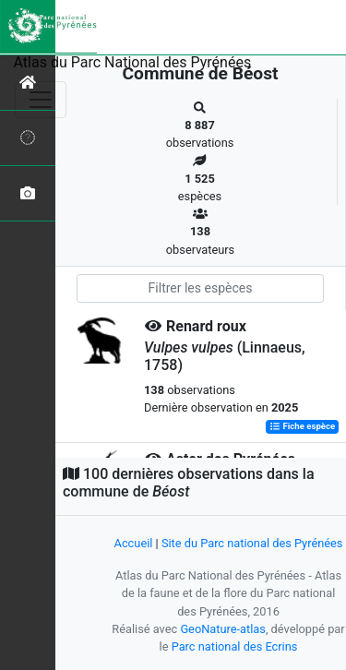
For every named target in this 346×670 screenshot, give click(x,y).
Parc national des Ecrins (235, 646)
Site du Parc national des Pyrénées (252, 543)
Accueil (133, 543)
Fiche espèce (302, 427)
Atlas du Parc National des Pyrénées (133, 62)
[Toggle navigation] (40, 99)
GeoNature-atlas (223, 629)
